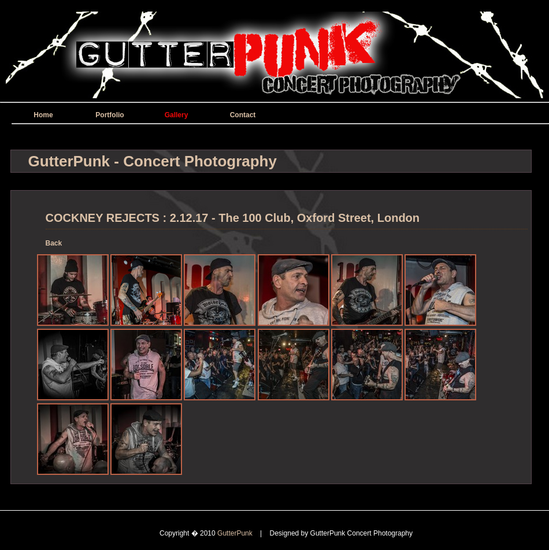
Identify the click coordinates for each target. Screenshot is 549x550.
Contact (243, 115)
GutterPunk (235, 533)
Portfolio (109, 115)
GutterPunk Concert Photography (361, 533)
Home (43, 115)
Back (54, 243)
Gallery (176, 115)
